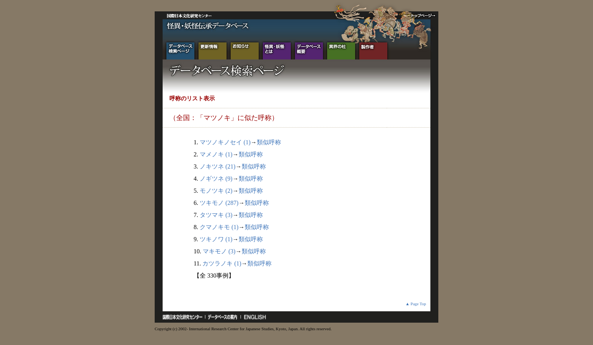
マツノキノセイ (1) (225, 142)
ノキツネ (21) (218, 166)
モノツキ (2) (216, 190)
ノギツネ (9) (216, 178)
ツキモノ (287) (219, 203)
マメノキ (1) (216, 154)
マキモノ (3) (219, 251)
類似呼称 (269, 142)
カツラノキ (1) (221, 263)
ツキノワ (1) (216, 239)
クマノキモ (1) (219, 227)
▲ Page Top (415, 303)
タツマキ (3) (216, 215)
